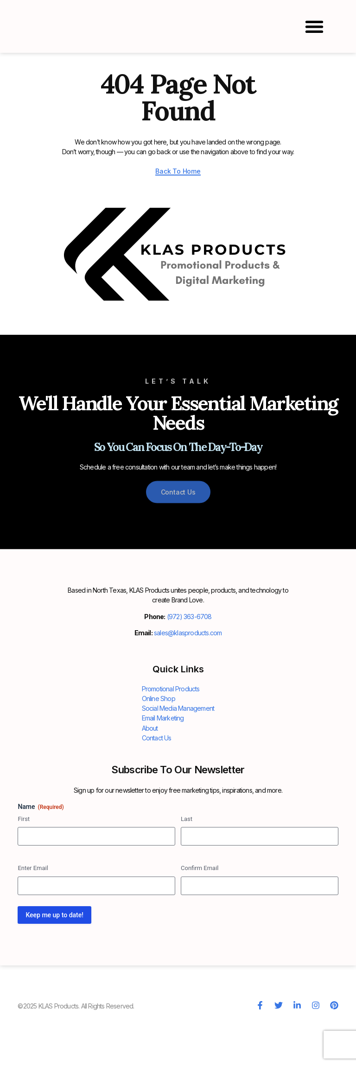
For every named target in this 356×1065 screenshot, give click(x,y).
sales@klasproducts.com (188, 670)
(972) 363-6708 (189, 654)
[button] (314, 26)
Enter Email (33, 905)
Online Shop (158, 735)
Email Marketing (163, 755)
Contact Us (157, 774)
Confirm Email (199, 905)
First (24, 855)
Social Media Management (178, 745)
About (150, 765)
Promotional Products (171, 726)
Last (186, 855)
